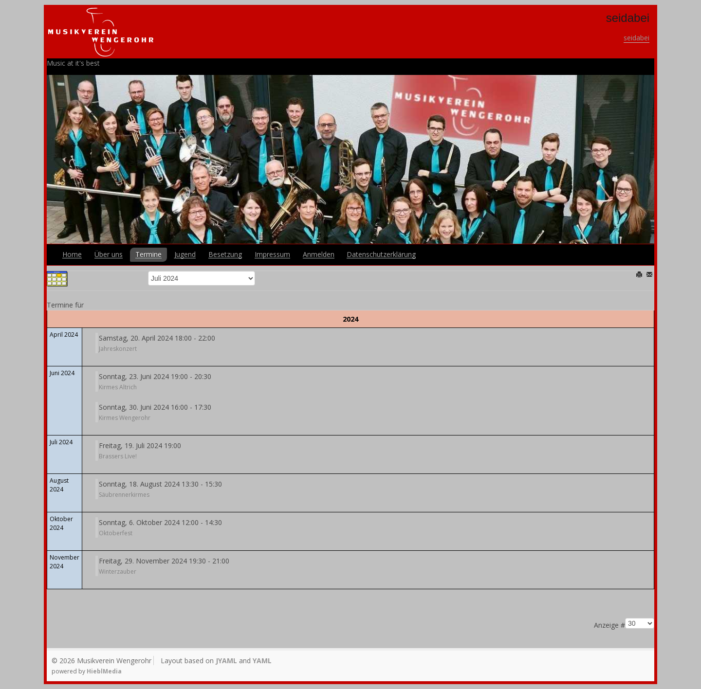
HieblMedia (104, 671)
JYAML (226, 660)
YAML (262, 660)
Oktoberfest (115, 533)
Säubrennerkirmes (124, 494)
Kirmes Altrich (118, 387)
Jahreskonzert (118, 348)
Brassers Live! (118, 456)
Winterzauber (117, 571)
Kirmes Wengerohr (124, 418)
